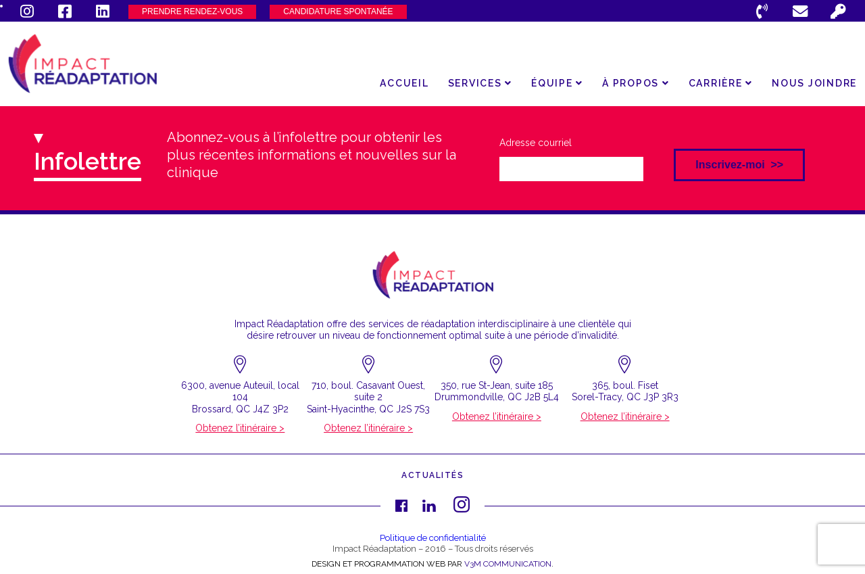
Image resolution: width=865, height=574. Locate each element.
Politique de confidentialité (433, 538)
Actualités (432, 475)
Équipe (557, 83)
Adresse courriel (535, 142)
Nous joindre (814, 83)
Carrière (721, 83)
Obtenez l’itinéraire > (240, 428)
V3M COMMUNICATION (507, 564)
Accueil (404, 83)
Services (480, 83)
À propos (636, 83)
